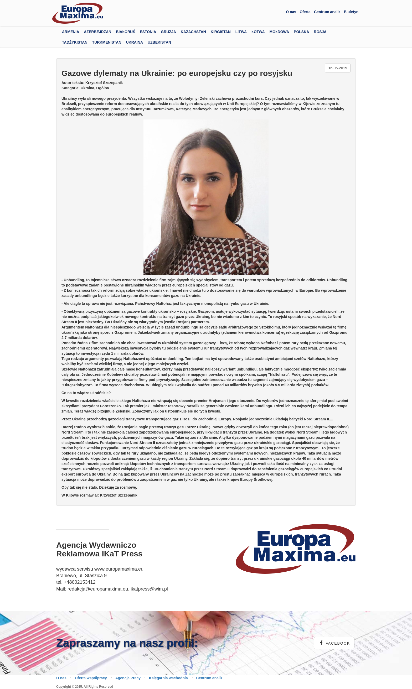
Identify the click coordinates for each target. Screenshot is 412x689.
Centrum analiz (327, 12)
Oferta (305, 12)
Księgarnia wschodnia (168, 678)
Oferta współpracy (91, 678)
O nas (291, 12)
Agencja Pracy (128, 678)
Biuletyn (351, 12)
